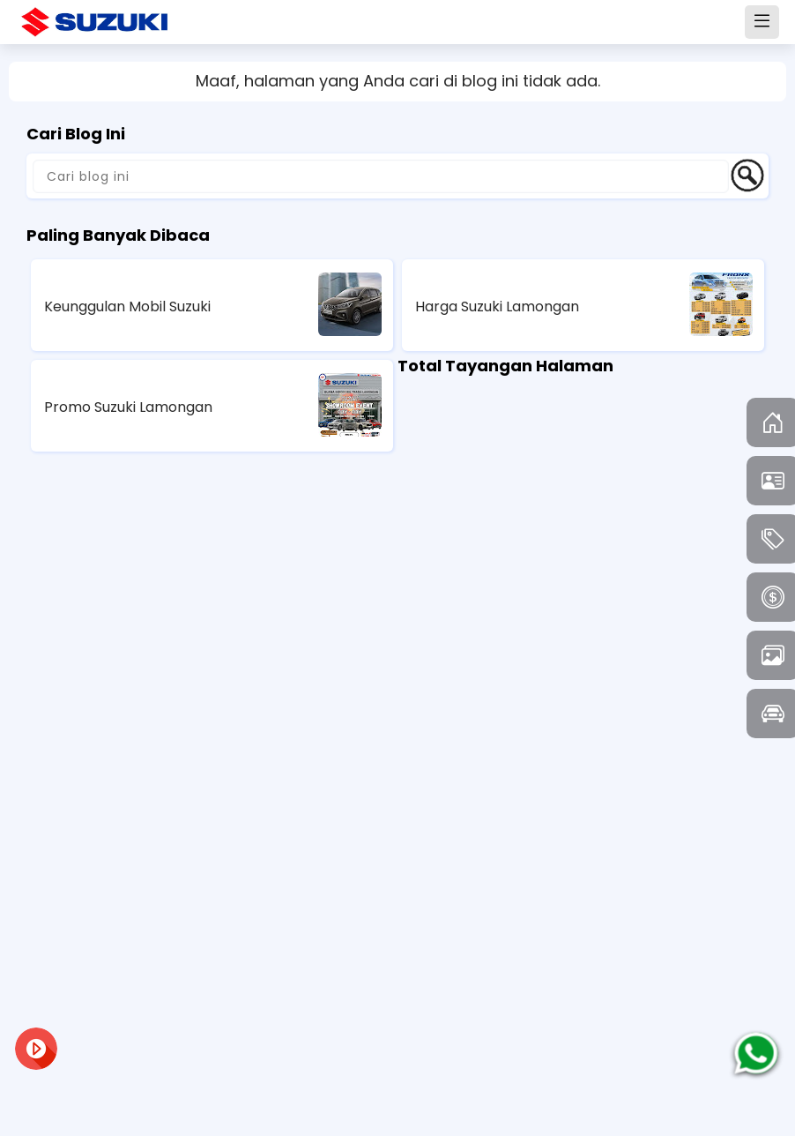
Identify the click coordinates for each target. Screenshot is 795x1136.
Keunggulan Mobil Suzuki (127, 306)
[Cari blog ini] (381, 176)
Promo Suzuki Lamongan (128, 407)
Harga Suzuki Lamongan (497, 306)
